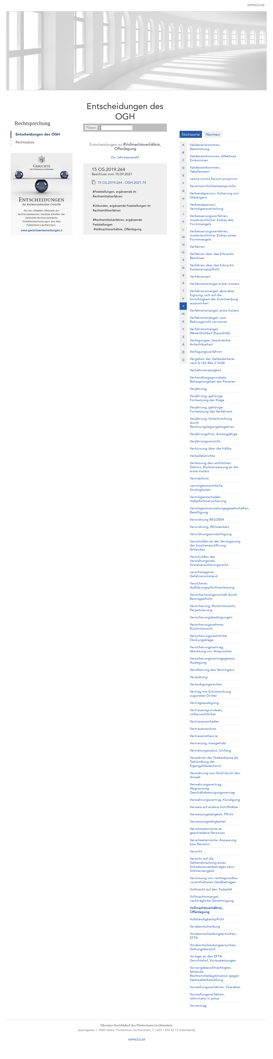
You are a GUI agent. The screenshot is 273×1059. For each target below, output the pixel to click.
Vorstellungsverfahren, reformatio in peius (207, 996)
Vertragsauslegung (204, 703)
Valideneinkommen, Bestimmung (205, 147)
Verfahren (197, 247)
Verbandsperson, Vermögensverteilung (206, 206)
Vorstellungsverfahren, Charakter (215, 987)
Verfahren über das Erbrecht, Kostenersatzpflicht (212, 267)
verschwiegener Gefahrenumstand (204, 574)
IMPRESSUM (136, 1040)
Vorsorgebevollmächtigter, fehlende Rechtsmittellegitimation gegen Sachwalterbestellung (214, 974)
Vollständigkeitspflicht (207, 919)
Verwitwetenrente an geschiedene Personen (207, 831)
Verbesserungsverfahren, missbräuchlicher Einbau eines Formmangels (213, 235)
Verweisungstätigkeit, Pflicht (212, 814)
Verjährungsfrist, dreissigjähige (213, 434)
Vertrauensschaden (204, 721)
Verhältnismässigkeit (205, 370)
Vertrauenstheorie (204, 736)
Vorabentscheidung (205, 926)
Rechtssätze (25, 142)
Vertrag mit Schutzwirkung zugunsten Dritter (210, 693)
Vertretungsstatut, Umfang (210, 750)
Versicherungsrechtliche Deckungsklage (208, 638)
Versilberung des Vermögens (212, 670)
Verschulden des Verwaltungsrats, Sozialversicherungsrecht (209, 561)
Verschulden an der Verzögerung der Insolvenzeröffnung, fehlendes (215, 545)
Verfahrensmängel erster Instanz (214, 284)
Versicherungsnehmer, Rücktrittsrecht (207, 626)
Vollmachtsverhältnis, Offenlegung (206, 910)
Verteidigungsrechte (206, 684)
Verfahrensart (200, 276)
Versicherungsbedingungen (211, 617)
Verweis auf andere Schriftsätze (214, 807)
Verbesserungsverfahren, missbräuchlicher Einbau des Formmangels (212, 220)
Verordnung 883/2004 (207, 519)
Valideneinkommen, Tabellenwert (205, 169)
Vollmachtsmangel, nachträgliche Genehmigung (212, 898)
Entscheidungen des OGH (38, 134)
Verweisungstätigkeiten (208, 821)
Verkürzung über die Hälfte (210, 448)
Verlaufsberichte (202, 456)
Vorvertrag (198, 1006)
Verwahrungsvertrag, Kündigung (215, 800)
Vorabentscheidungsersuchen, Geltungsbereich (213, 947)
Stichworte (191, 134)
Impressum (255, 5)
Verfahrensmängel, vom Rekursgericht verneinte (208, 320)
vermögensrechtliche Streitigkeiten (206, 488)
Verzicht (196, 851)
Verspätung (199, 677)
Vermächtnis (199, 478)
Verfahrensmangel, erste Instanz (214, 310)
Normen (213, 134)
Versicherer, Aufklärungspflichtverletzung (212, 585)
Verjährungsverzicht (205, 441)
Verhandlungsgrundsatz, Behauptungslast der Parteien (212, 379)
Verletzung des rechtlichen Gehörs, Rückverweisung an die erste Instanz (214, 467)
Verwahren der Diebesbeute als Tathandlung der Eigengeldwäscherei (214, 762)
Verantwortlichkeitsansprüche (213, 186)
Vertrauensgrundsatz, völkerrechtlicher (206, 712)
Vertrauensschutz (203, 729)
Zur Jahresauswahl (125, 157)
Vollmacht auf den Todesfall (211, 889)
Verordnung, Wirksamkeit (209, 527)
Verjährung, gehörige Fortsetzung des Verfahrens (211, 409)
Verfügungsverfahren (206, 352)
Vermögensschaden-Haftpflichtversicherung (208, 499)
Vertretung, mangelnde (208, 743)
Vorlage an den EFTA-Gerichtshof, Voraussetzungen (213, 958)
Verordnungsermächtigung (211, 534)
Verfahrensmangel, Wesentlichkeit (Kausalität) (210, 331)
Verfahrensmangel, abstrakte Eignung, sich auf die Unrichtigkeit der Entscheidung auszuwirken (214, 297)
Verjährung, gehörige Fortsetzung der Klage (207, 398)
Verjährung (198, 389)
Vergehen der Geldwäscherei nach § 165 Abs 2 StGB (212, 361)
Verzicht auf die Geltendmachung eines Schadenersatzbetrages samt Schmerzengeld (212, 865)
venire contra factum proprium (213, 179)
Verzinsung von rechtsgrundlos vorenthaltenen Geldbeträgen (214, 880)
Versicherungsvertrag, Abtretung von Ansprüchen (211, 649)
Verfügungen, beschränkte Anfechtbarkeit (210, 342)
